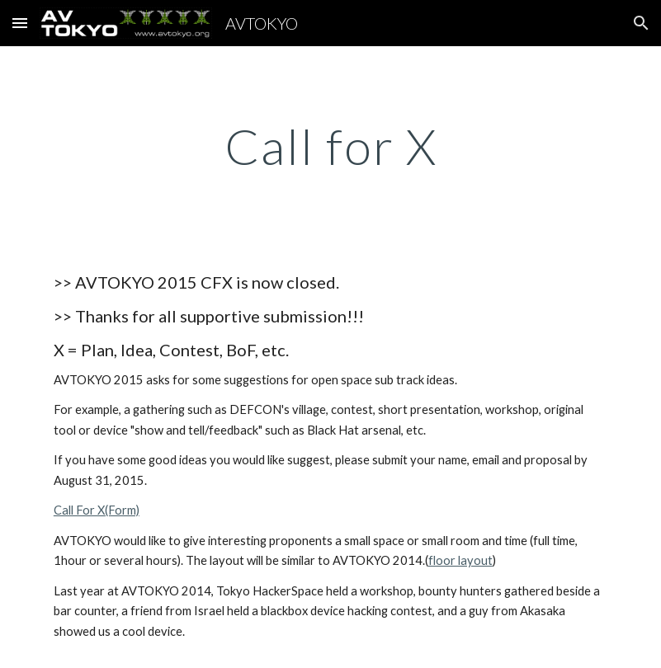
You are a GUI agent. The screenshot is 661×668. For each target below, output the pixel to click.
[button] (20, 22)
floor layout (460, 560)
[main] (330, 146)
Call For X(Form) (96, 510)
